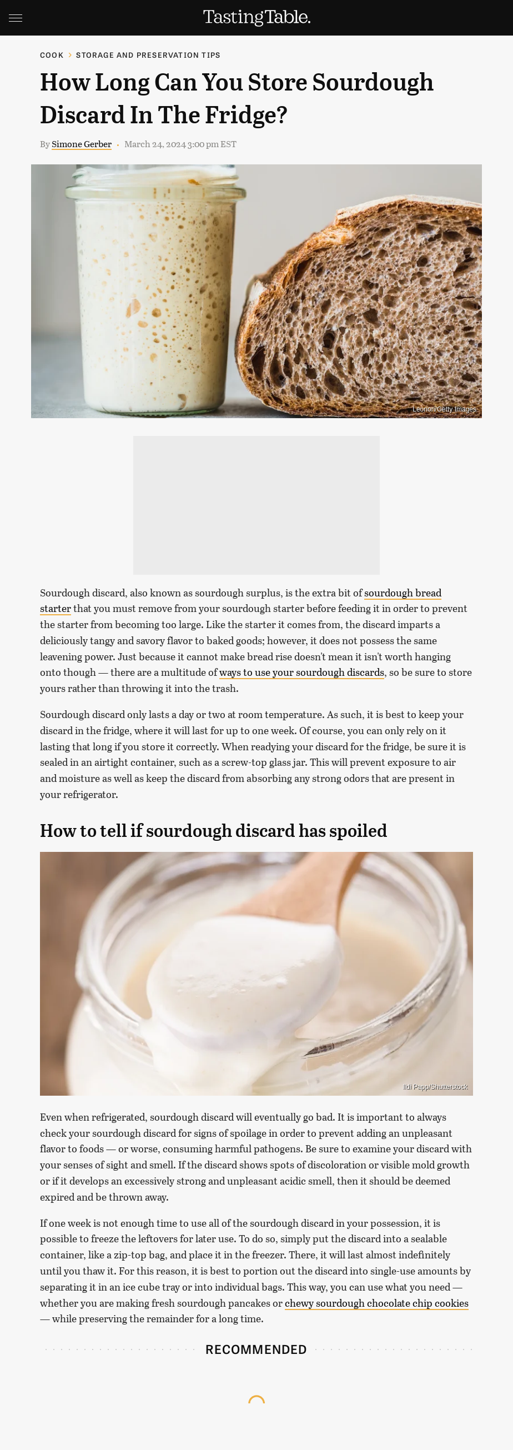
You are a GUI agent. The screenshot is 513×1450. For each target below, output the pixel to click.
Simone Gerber (82, 143)
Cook (52, 54)
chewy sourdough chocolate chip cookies (377, 1303)
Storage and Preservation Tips (148, 54)
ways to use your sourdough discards (301, 672)
